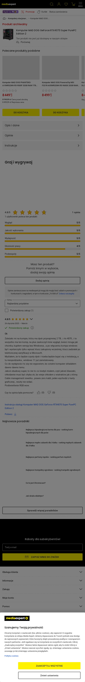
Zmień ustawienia (49, 675)
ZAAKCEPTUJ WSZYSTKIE (49, 665)
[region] (42, 647)
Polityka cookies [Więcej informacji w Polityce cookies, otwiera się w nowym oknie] (11, 655)
